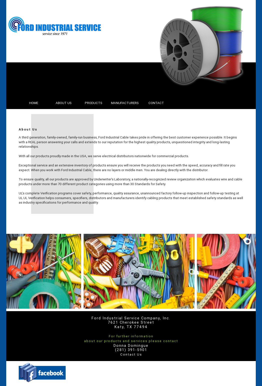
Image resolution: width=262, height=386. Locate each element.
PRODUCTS (93, 103)
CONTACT (156, 103)
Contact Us (131, 354)
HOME (33, 103)
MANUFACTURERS (125, 103)
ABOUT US (64, 103)
